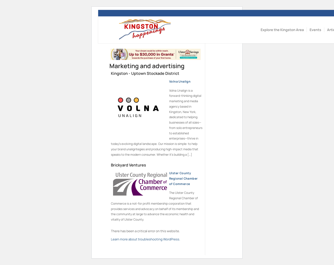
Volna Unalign (152, 82)
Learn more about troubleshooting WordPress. (145, 239)
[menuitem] (282, 29)
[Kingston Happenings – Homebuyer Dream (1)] (155, 58)
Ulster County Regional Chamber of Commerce (155, 179)
